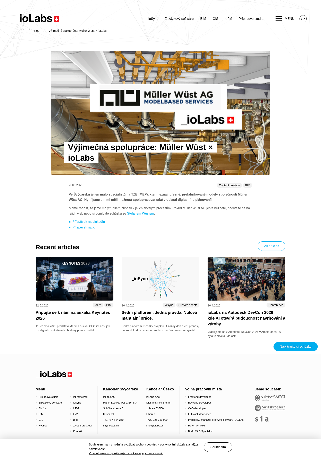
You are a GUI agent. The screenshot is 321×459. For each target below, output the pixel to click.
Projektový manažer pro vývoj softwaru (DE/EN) (216, 419)
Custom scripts (187, 305)
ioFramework (80, 396)
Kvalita (42, 425)
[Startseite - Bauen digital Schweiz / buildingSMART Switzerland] (270, 398)
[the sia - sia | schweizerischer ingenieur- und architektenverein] (262, 418)
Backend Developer (199, 402)
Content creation (229, 185)
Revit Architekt (196, 425)
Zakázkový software (179, 18)
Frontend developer (199, 396)
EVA (75, 414)
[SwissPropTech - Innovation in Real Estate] (270, 408)
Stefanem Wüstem (140, 213)
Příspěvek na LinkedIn (88, 221)
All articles (271, 246)
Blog (37, 30)
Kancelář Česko (160, 389)
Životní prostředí (82, 425)
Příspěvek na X (83, 227)
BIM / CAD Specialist (200, 431)
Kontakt (77, 431)
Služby (42, 408)
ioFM (228, 18)
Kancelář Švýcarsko (120, 389)
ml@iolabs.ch (111, 425)
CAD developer (197, 408)
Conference (276, 305)
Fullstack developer (199, 414)
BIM (203, 18)
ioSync (153, 18)
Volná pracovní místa (203, 389)
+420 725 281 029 (157, 419)
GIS (215, 18)
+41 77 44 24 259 (113, 419)
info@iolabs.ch (155, 425)
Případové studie (251, 18)
